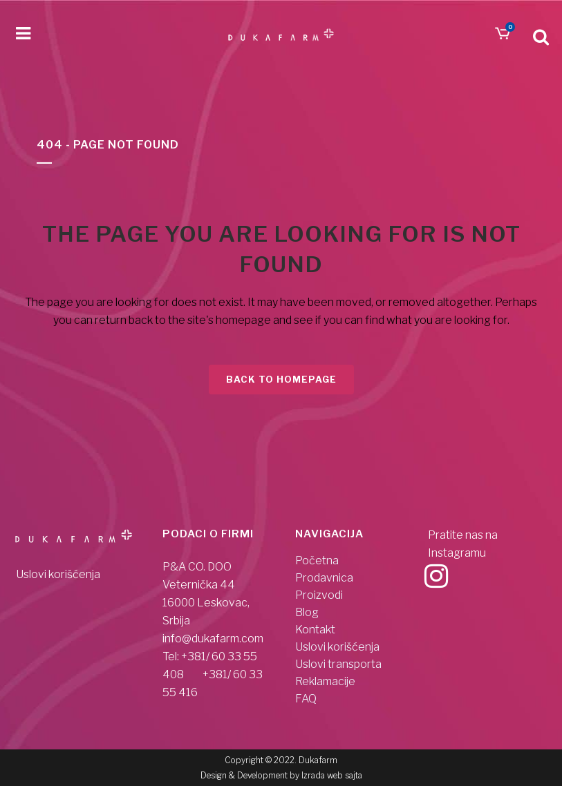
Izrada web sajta (331, 775)
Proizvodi (319, 595)
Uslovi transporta (338, 664)
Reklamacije (325, 681)
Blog (307, 612)
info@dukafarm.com (212, 638)
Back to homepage (281, 379)
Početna (317, 561)
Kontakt (315, 630)
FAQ (306, 699)
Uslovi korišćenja (58, 574)
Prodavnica (324, 578)
